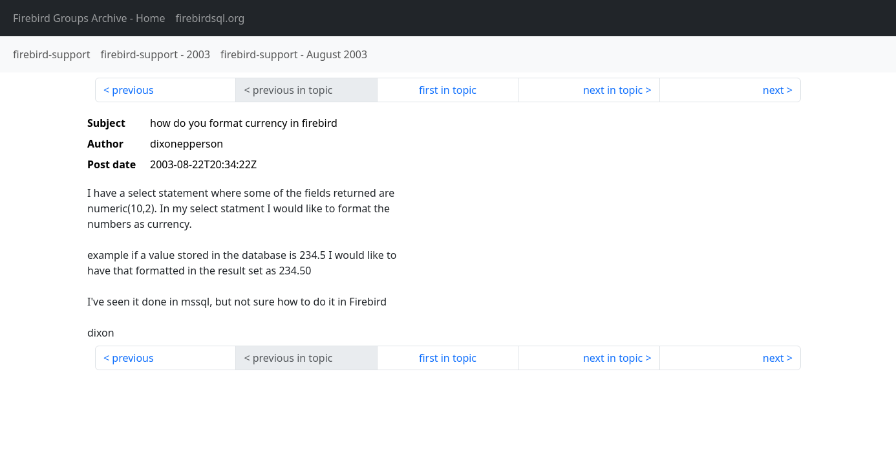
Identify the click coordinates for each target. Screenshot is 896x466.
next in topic (613, 90)
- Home (89, 18)
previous (132, 90)
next (773, 90)
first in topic (447, 90)
